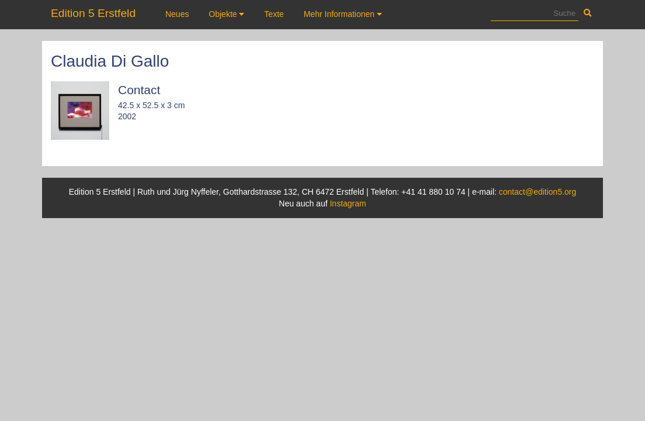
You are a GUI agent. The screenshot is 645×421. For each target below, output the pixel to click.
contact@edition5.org (538, 191)
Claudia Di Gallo (110, 61)
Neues (177, 14)
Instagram (348, 203)
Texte (273, 14)
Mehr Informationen (343, 14)
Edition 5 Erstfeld (93, 13)
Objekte (226, 14)
